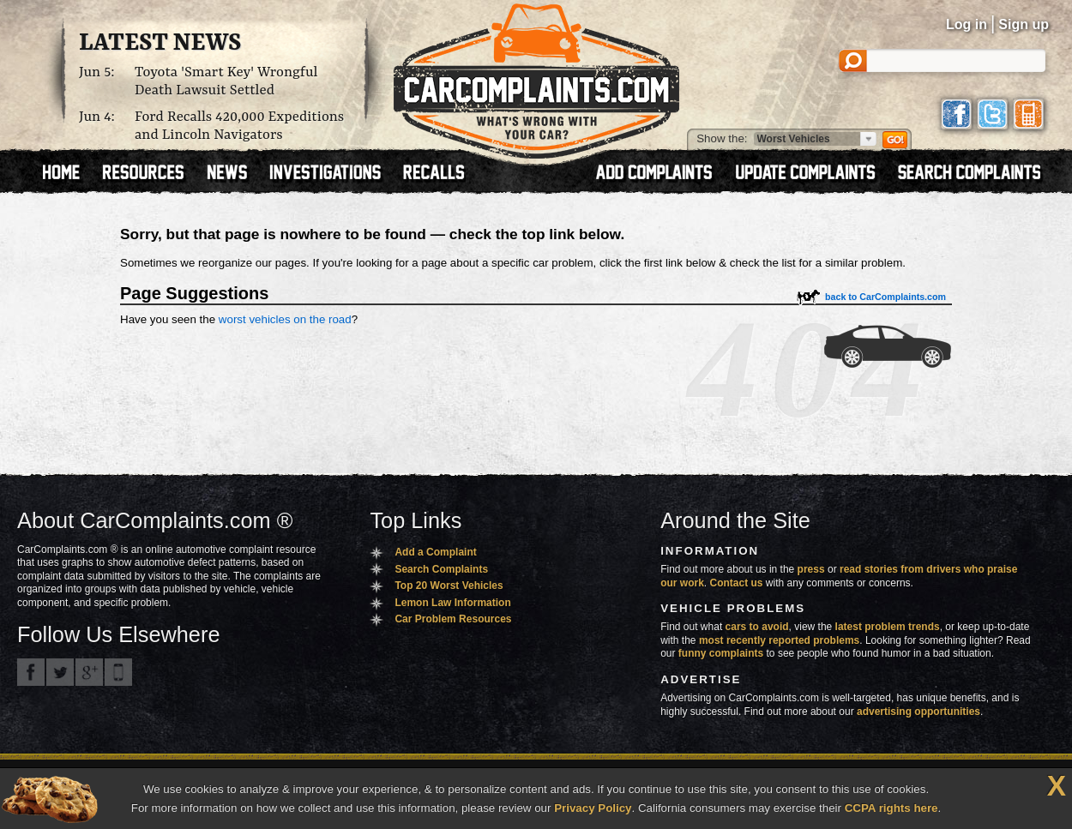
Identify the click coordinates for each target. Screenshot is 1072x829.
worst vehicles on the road (285, 319)
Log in (966, 24)
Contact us (736, 583)
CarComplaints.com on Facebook (31, 672)
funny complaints (720, 653)
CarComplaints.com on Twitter (60, 672)
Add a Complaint (435, 552)
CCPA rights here (891, 808)
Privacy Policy (592, 808)
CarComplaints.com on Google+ (89, 672)
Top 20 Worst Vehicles (448, 586)
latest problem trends (887, 627)
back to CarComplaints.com (885, 296)
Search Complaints (441, 569)
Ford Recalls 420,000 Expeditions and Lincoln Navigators (239, 126)
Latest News (160, 43)
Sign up (1023, 24)
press (811, 569)
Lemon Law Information (452, 603)
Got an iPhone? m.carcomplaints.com (118, 672)
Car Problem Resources (452, 619)
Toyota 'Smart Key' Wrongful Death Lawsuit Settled (226, 81)
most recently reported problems (779, 640)
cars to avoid (757, 627)
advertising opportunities (918, 712)
